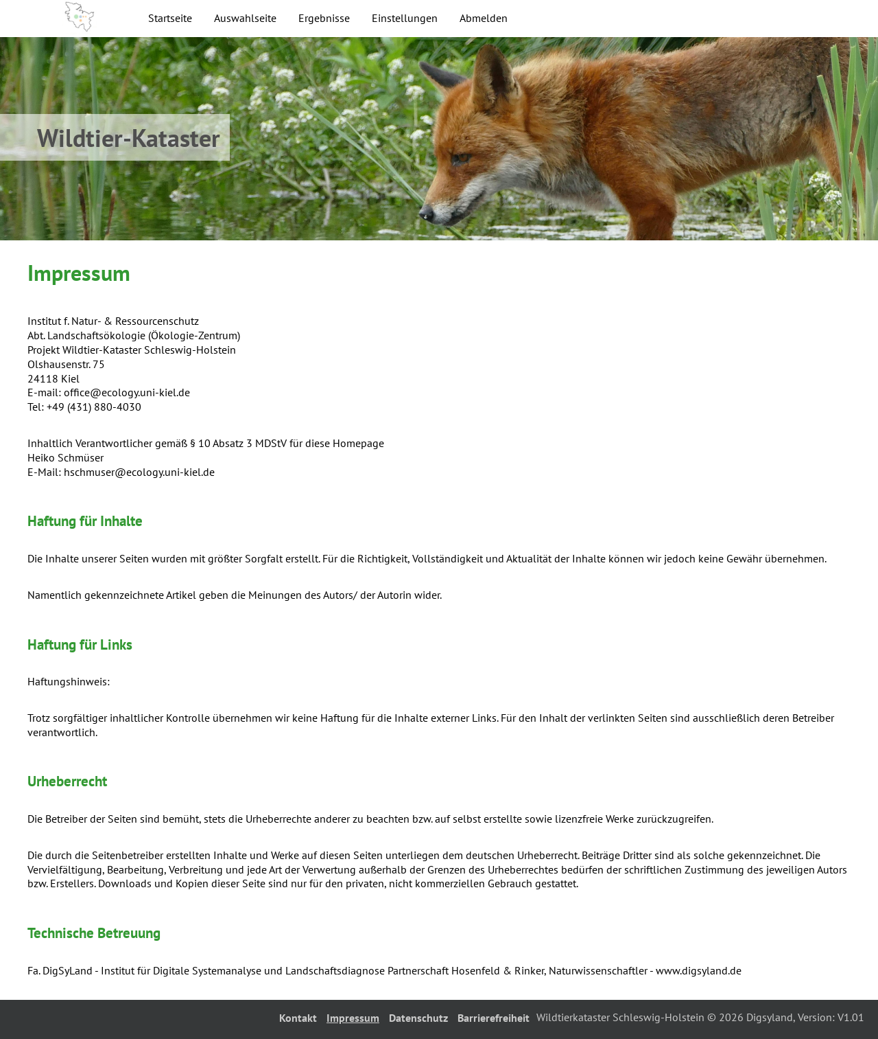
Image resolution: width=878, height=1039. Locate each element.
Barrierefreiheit (494, 1018)
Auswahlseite (245, 18)
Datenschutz (418, 1018)
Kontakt (298, 1018)
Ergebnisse (324, 18)
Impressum (353, 1018)
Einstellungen (405, 18)
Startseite (170, 18)
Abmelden (484, 18)
